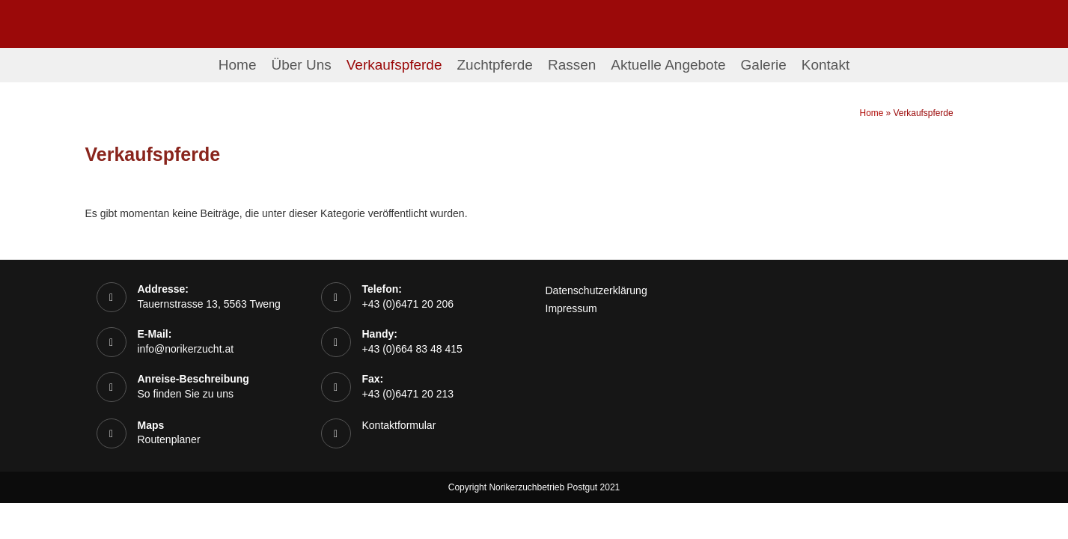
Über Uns (301, 65)
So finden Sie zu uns (186, 394)
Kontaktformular (399, 425)
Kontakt (825, 65)
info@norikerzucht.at (186, 349)
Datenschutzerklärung (596, 290)
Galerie (764, 65)
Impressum (571, 308)
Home (238, 65)
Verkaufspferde (394, 65)
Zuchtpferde (495, 65)
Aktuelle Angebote (668, 65)
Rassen (572, 65)
